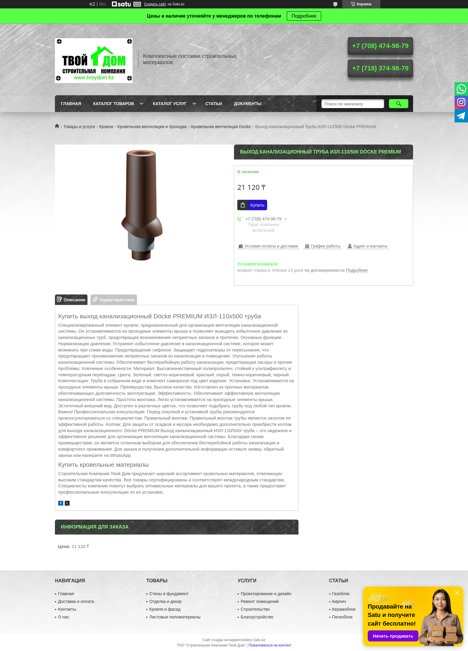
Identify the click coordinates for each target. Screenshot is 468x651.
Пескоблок (342, 617)
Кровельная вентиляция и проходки (152, 126)
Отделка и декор (165, 601)
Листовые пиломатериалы (175, 617)
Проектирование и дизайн (266, 593)
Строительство (255, 609)
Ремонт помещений (259, 601)
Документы (247, 103)
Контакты (67, 609)
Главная (71, 103)
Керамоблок (344, 609)
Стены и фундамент (168, 593)
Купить (257, 205)
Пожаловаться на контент (270, 645)
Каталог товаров (113, 103)
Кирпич (339, 601)
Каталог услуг (170, 103)
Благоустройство (257, 617)
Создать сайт (155, 4)
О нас (63, 617)
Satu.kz (259, 640)
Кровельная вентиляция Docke (221, 126)
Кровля (106, 126)
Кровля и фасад (164, 609)
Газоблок (341, 593)
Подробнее (304, 16)
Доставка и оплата (76, 601)
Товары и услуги (79, 126)
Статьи (214, 103)
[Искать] (398, 103)
